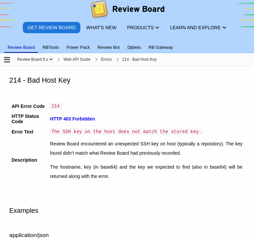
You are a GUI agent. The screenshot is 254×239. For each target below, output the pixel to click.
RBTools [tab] (51, 47)
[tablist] (127, 43)
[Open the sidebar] (7, 60)
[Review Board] (127, 11)
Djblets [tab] (134, 47)
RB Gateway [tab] (160, 47)
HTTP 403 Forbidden (72, 119)
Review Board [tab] (21, 47)
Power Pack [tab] (78, 47)
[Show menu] (51, 59)
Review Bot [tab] (109, 47)
